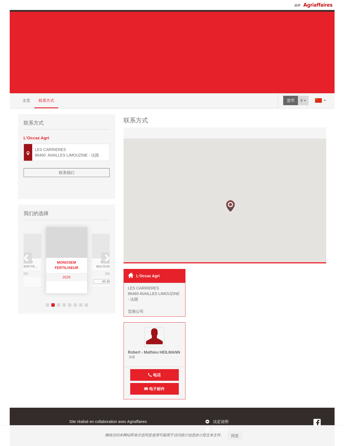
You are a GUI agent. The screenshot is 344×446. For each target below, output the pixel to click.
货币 (291, 100)
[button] (230, 206)
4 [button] (64, 288)
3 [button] (58, 288)
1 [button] (47, 288)
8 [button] (86, 288)
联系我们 (66, 172)
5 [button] (69, 288)
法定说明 (221, 421)
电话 (154, 375)
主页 (26, 100)
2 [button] (53, 288)
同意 (235, 436)
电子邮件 (154, 389)
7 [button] (80, 288)
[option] (66, 244)
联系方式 (46, 100)
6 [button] (75, 288)
